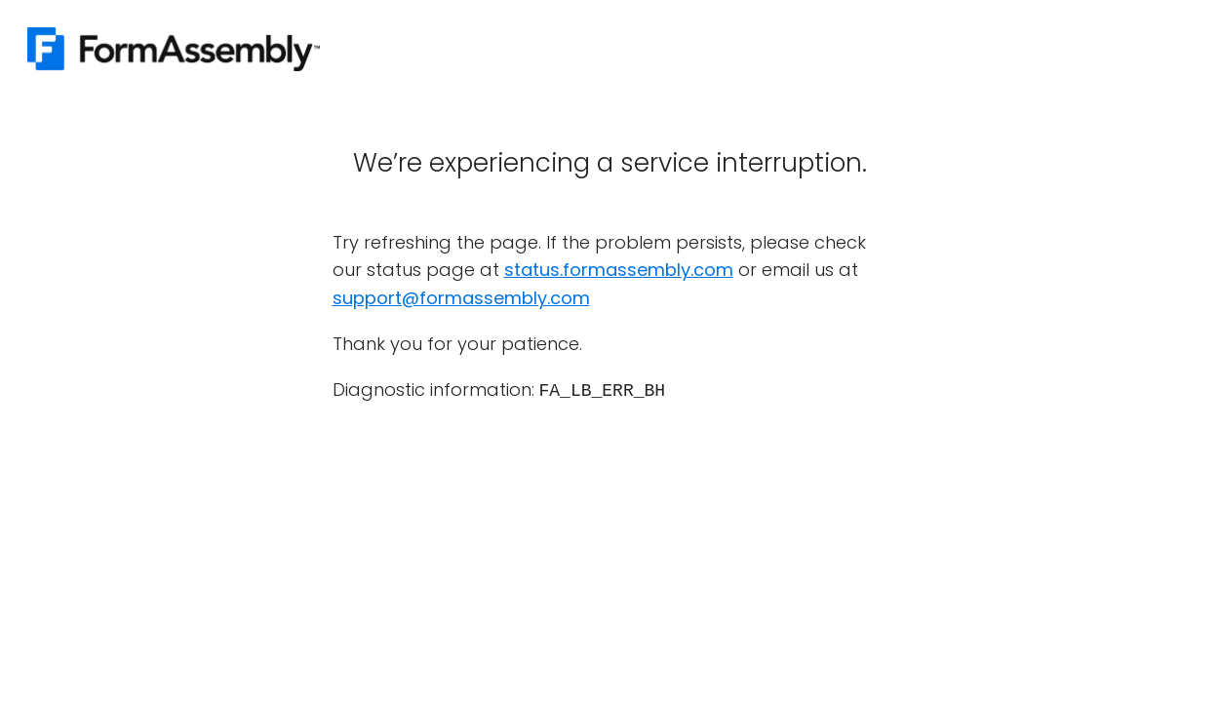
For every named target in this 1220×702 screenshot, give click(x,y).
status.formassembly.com (618, 269)
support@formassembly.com (461, 298)
